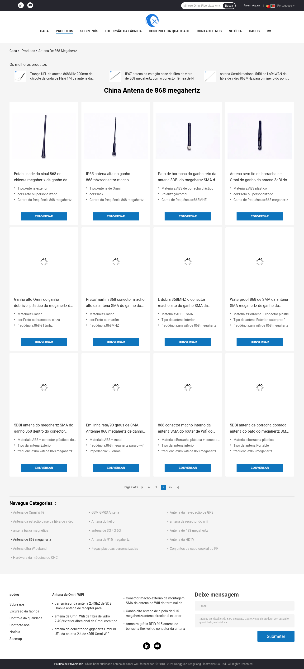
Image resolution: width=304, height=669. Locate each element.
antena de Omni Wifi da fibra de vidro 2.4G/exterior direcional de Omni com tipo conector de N (86, 619)
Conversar (44, 216)
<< (149, 487)
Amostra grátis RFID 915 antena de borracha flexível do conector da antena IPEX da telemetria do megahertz (155, 627)
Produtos (64, 31)
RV (269, 31)
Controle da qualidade (169, 31)
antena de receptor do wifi (189, 521)
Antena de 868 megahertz (32, 539)
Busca (229, 5)
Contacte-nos (209, 31)
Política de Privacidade (68, 664)
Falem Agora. (252, 5)
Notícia (235, 31)
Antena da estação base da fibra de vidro (43, 521)
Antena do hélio (102, 521)
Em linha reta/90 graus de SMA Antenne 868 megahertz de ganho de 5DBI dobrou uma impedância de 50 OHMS (114, 429)
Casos (254, 31)
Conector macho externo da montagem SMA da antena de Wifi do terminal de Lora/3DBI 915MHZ (155, 601)
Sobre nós (89, 31)
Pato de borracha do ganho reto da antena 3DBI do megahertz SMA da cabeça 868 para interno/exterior (187, 177)
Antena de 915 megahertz (110, 539)
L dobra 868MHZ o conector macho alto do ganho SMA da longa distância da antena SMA (184, 303)
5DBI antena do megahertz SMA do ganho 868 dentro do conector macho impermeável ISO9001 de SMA (43, 429)
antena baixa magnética (30, 530)
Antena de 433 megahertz (189, 530)
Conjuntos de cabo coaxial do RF (194, 548)
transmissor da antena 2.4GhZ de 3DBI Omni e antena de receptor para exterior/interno (84, 607)
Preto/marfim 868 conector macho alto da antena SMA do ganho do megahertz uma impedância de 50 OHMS (115, 303)
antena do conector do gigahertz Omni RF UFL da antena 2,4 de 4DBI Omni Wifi (86, 631)
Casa (44, 31)
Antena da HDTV (182, 539)
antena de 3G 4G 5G (106, 530)
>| (177, 487)
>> (170, 487)
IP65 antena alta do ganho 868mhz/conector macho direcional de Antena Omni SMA (112, 177)
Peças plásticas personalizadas (114, 548)
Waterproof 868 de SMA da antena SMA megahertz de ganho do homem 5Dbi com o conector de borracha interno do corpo (259, 303)
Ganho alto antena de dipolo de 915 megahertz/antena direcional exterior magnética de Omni (153, 614)
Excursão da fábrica (123, 31)
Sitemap (16, 639)
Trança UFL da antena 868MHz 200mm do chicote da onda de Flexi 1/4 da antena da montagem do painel (61, 78)
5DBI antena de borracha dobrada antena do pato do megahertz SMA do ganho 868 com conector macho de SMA (259, 429)
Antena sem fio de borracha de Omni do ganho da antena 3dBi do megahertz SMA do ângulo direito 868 (258, 177)
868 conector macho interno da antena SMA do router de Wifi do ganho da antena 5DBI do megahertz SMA (185, 429)
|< (142, 487)
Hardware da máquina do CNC (35, 557)
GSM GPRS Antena (105, 512)
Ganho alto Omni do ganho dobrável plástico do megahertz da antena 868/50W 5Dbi (43, 303)
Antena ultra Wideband (30, 548)
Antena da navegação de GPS (191, 512)
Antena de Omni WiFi (28, 512)
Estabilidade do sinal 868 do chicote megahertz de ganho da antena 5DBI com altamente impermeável (40, 177)
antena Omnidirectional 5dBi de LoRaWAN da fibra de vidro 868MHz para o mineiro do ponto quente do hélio (254, 78)
